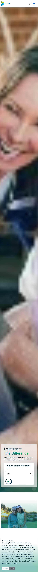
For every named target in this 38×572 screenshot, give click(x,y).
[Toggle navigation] (34, 3)
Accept (5, 568)
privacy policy (9, 559)
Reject (12, 568)
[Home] (6, 3)
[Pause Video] (34, 488)
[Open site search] (28, 4)
